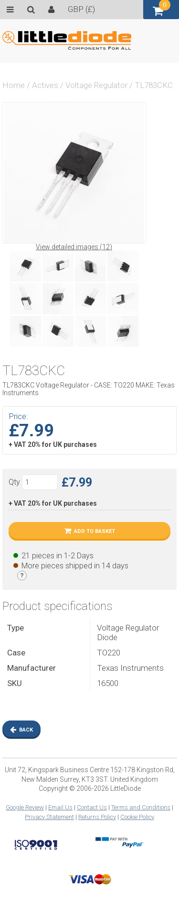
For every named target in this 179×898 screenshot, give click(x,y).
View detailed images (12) (74, 247)
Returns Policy (97, 816)
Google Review (25, 807)
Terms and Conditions (140, 807)
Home (13, 85)
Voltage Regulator (96, 85)
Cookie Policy (137, 816)
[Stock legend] (22, 575)
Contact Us (92, 807)
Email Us (60, 807)
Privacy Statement (49, 816)
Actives (45, 85)
